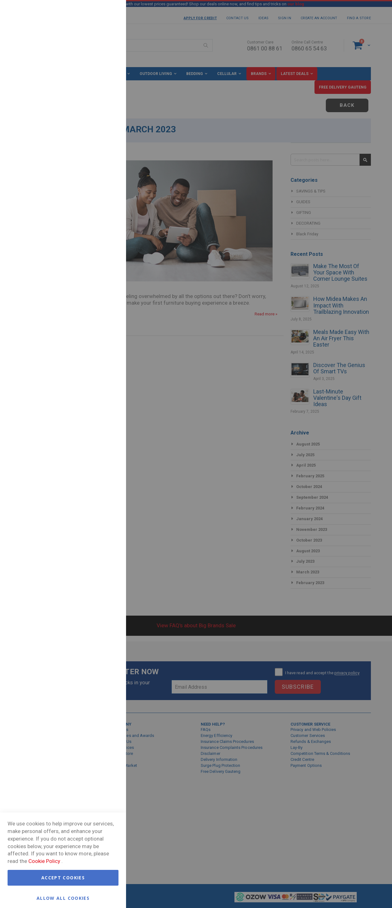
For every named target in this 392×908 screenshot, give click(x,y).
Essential (109, 12)
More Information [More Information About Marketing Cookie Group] (101, 166)
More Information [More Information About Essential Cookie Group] (101, 64)
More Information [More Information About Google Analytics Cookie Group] (101, 237)
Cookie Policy (44, 861)
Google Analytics (109, 193)
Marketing (109, 91)
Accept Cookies (63, 878)
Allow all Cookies (63, 897)
